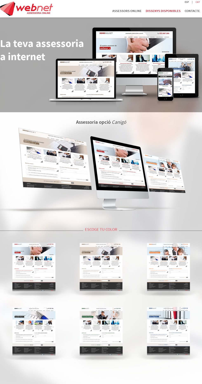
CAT (198, 2)
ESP (187, 2)
